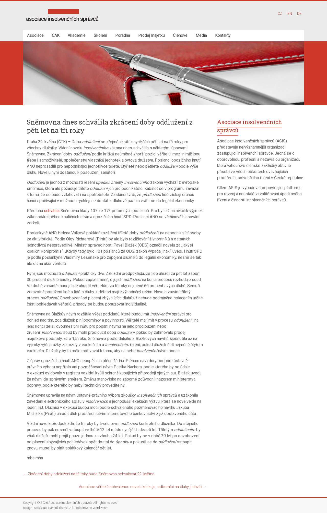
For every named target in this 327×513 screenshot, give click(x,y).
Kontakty (223, 35)
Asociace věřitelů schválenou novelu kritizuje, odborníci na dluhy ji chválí (143, 486)
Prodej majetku (151, 35)
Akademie (77, 35)
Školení (100, 35)
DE (299, 13)
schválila (52, 210)
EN (289, 13)
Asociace (35, 35)
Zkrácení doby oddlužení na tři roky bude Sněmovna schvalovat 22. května (88, 474)
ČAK (56, 35)
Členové (180, 35)
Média (201, 35)
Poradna (122, 35)
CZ (280, 13)
